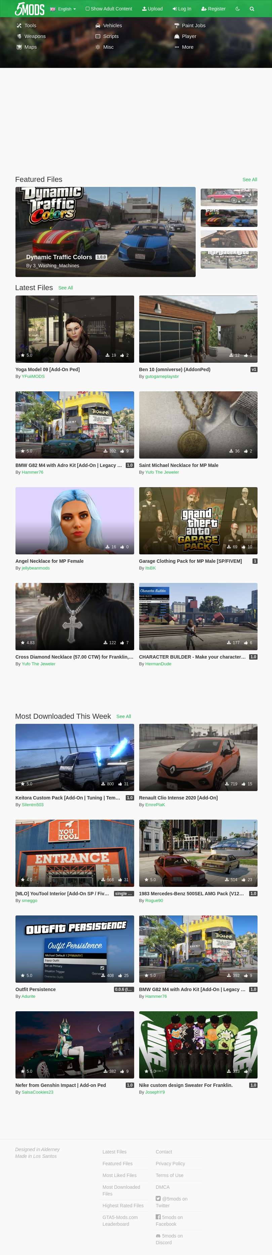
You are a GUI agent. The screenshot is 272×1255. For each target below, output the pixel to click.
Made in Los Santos (36, 1156)
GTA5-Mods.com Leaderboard (120, 1221)
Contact (164, 1151)
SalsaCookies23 (37, 1092)
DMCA (162, 1187)
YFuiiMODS (33, 376)
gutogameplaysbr (162, 376)
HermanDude (158, 663)
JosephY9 (155, 1092)
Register (213, 8)
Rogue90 (154, 900)
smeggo (29, 900)
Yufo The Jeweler (162, 472)
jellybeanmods (36, 568)
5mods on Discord (169, 1239)
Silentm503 (33, 804)
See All (249, 179)
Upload (152, 8)
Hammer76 (32, 472)
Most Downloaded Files (121, 1190)
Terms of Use (169, 1175)
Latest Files (115, 1151)
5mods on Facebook (169, 1220)
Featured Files (117, 1163)
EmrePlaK (155, 804)
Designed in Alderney (37, 1149)
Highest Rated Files (123, 1205)
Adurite (28, 996)
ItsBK (150, 568)
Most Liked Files (120, 1175)
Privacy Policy (170, 1163)
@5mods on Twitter (172, 1202)
